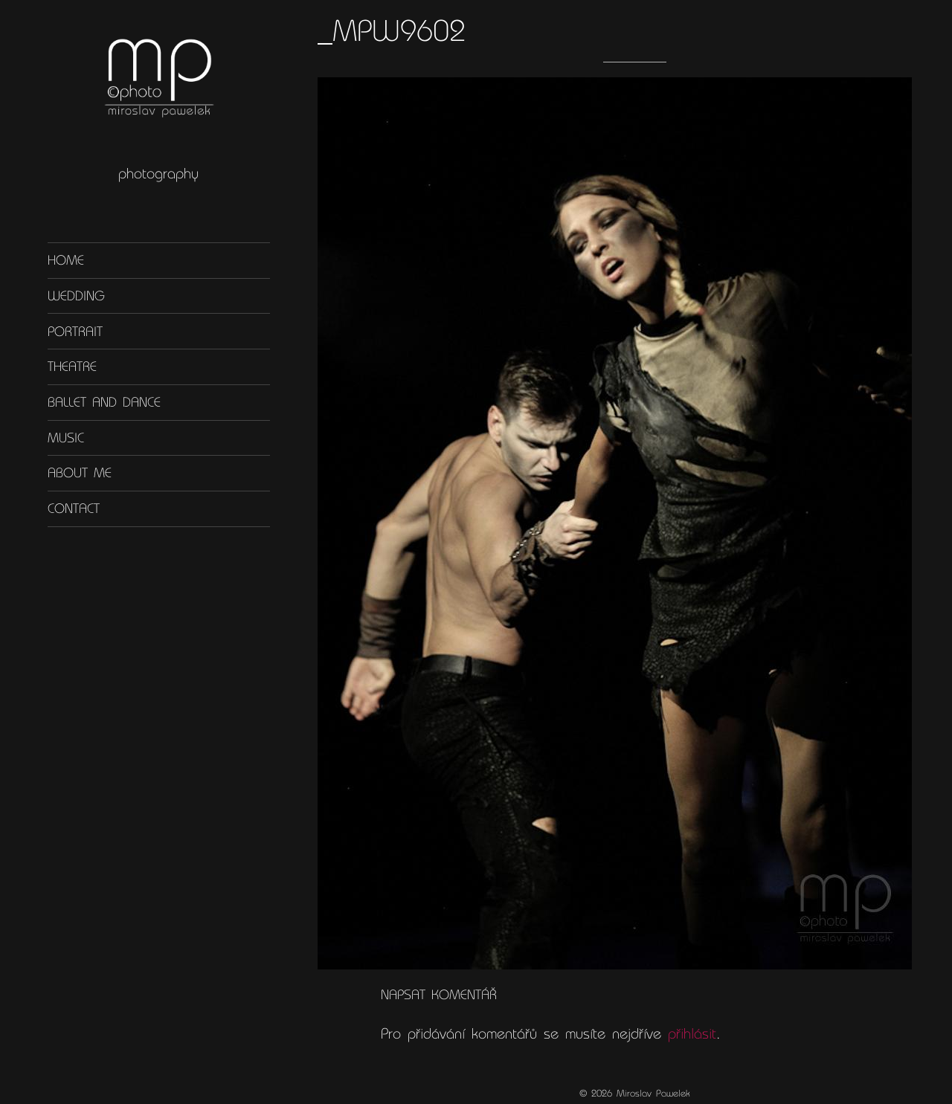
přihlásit (692, 1033)
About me (80, 472)
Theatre (72, 366)
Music (66, 437)
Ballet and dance (104, 402)
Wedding (76, 295)
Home (66, 260)
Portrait (75, 330)
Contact (74, 508)
